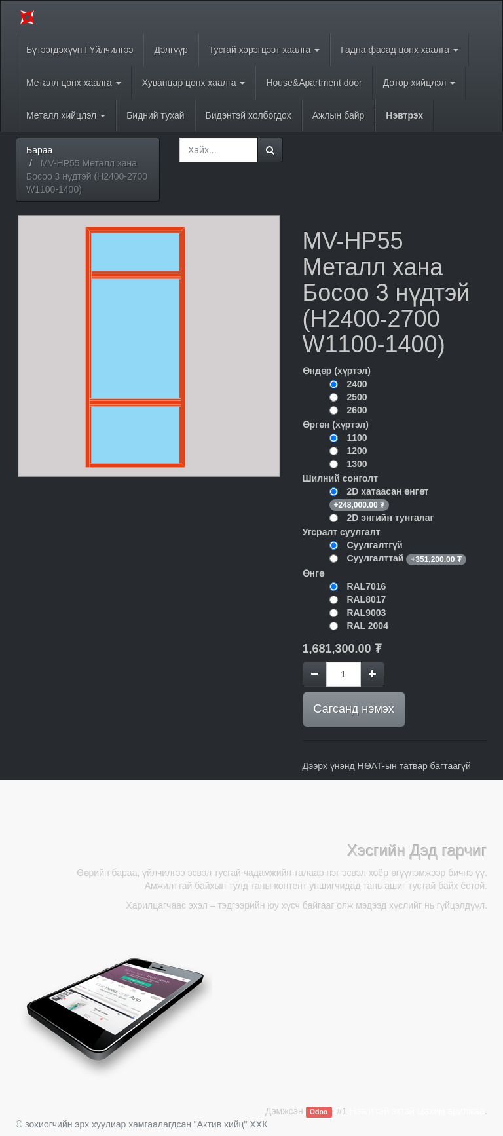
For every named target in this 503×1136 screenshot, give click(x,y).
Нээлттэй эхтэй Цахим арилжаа (417, 1111)
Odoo (318, 1112)
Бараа (39, 150)
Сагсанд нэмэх (354, 708)
